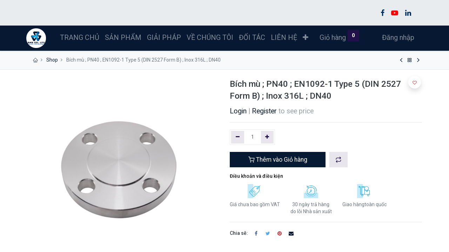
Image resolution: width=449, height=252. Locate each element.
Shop (52, 60)
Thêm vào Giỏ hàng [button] (277, 159)
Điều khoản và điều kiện (256, 176)
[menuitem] (80, 37)
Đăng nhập (397, 37)
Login (238, 111)
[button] (306, 37)
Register (264, 111)
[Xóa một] (237, 137)
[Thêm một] (267, 137)
